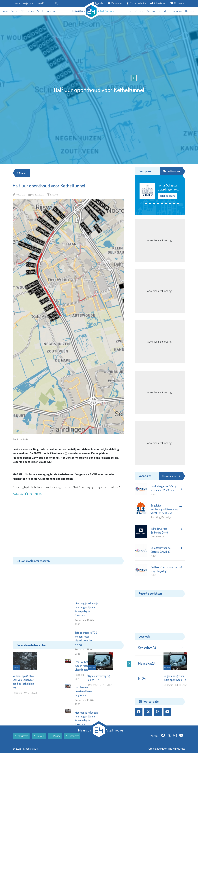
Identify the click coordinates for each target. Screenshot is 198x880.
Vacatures (115, 3)
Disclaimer (72, 779)
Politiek (30, 11)
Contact (38, 779)
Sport (40, 11)
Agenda (97, 3)
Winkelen (139, 11)
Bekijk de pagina (167, 195)
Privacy (55, 779)
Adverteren (158, 3)
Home (5, 11)
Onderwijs (51, 11)
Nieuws (14, 11)
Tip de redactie (136, 3)
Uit (130, 11)
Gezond (162, 11)
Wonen (151, 11)
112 (22, 11)
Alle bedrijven (171, 171)
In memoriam (175, 11)
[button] (142, 203)
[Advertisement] (68, 528)
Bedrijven (190, 11)
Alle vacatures (171, 475)
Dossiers (177, 3)
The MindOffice (176, 792)
